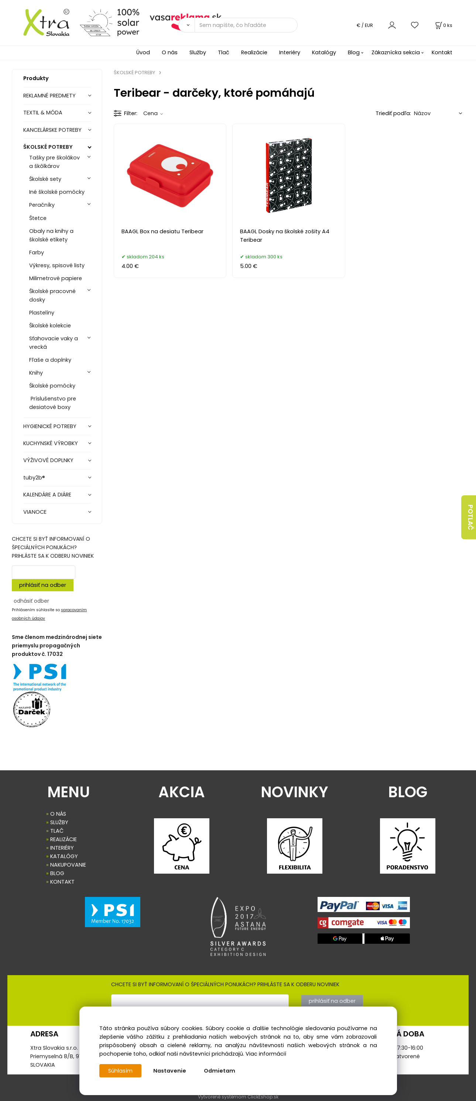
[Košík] (443, 25)
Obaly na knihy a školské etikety (51, 235)
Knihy (36, 372)
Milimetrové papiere (55, 278)
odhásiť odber (31, 601)
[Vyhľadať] (186, 25)
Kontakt (442, 52)
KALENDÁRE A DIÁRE (47, 494)
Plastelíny (41, 312)
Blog (354, 52)
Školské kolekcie (50, 325)
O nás (170, 52)
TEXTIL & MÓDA (42, 112)
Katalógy (324, 52)
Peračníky (42, 205)
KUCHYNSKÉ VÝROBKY (50, 443)
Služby (197, 52)
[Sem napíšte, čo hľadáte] (246, 25)
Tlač (223, 52)
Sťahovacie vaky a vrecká (53, 343)
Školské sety (45, 179)
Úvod (143, 52)
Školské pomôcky (52, 385)
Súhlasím (120, 1070)
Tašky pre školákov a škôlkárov (54, 162)
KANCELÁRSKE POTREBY (52, 130)
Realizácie (254, 52)
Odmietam (219, 1070)
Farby (36, 252)
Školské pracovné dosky (52, 295)
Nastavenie (169, 1070)
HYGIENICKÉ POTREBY (49, 426)
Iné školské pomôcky (57, 192)
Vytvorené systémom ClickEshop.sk (238, 1097)
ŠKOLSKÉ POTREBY (48, 147)
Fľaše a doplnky (50, 360)
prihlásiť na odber (42, 585)
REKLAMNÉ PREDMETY (49, 95)
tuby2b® (34, 477)
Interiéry (289, 52)
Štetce (38, 218)
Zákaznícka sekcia (395, 52)
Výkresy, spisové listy (57, 265)
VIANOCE (35, 512)
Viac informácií (266, 1053)
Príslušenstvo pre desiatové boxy (52, 403)
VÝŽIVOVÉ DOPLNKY (48, 460)
